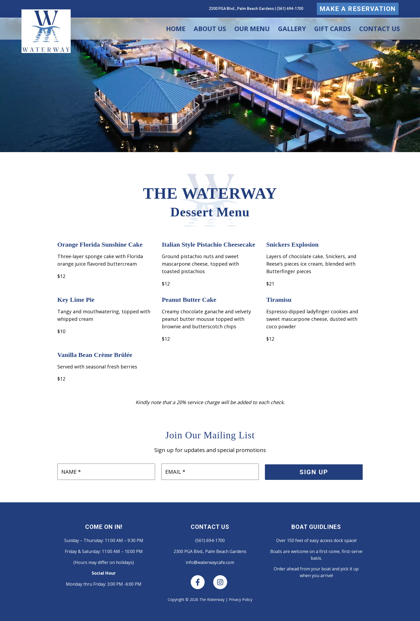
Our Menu (252, 28)
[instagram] (221, 582)
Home (175, 28)
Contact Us (379, 28)
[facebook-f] (201, 582)
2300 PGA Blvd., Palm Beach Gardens (241, 8)
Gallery (292, 28)
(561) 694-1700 (290, 8)
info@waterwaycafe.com (210, 562)
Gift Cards (332, 28)
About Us (210, 28)
